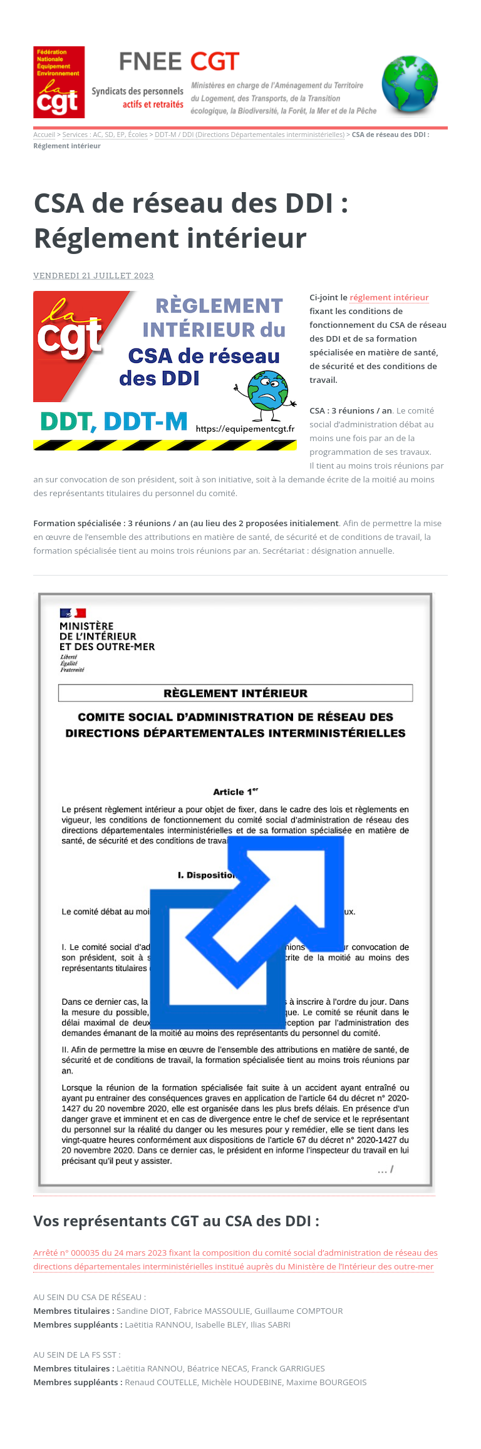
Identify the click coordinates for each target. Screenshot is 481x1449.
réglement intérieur (388, 297)
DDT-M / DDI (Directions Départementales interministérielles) (249, 134)
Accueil (44, 134)
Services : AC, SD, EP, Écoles (105, 134)
